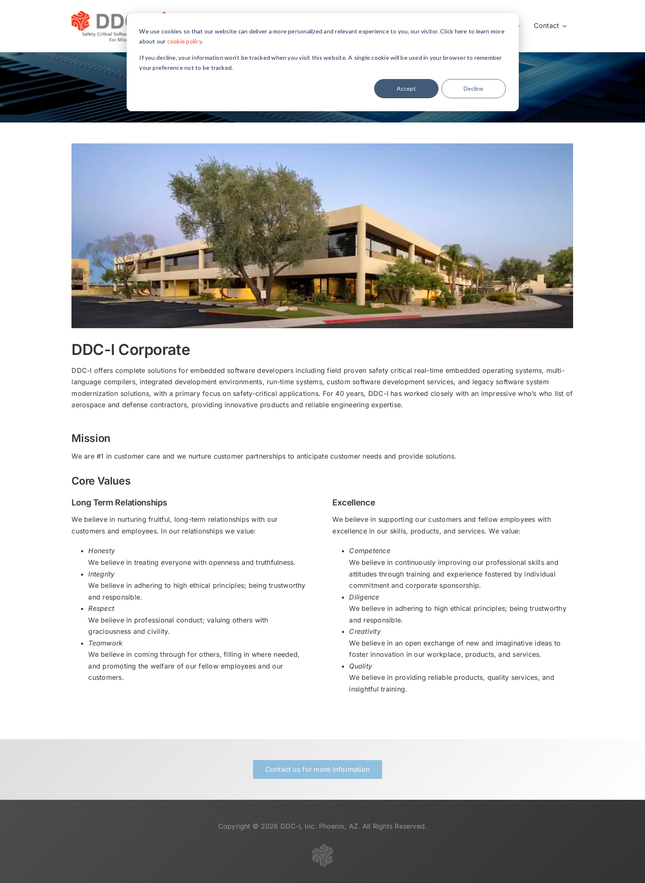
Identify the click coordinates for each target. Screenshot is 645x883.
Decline (473, 88)
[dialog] (323, 62)
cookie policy (184, 41)
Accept (406, 88)
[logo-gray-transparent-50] (322, 849)
